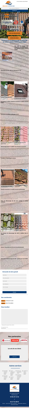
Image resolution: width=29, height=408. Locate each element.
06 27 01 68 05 (13, 16)
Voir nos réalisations (14, 33)
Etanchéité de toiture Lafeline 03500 (5, 372)
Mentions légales (22, 403)
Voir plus (14, 356)
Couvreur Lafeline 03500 (12, 378)
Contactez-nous (14, 404)
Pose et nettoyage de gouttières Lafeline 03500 (12, 373)
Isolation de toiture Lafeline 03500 (26, 372)
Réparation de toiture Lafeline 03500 (6, 377)
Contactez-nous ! (14, 38)
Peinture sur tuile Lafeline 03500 (19, 372)
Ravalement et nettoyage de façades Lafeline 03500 (19, 377)
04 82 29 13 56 (13, 14)
